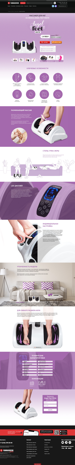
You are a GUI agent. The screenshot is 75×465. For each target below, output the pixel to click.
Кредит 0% (46, 449)
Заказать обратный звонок (63, 3)
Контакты (46, 451)
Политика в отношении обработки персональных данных (7, 446)
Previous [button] (11, 60)
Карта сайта (47, 453)
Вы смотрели (37, 464)
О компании (47, 442)
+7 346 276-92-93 (62, 2)
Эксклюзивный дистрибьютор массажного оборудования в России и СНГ (56, 0)
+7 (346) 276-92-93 (6, 443)
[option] (15, 60)
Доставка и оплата (48, 447)
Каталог (46, 444)
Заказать (50, 410)
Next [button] (37, 60)
